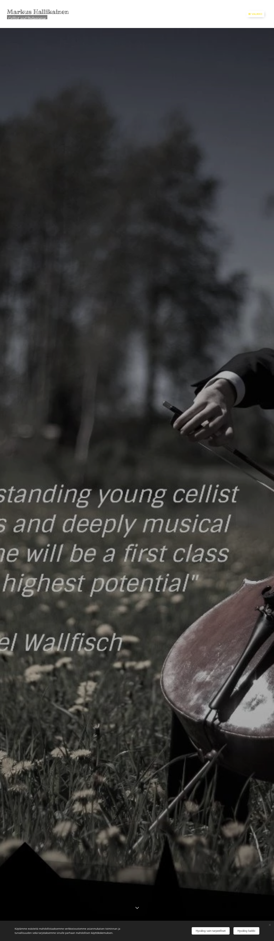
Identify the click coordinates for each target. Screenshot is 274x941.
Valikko (255, 14)
